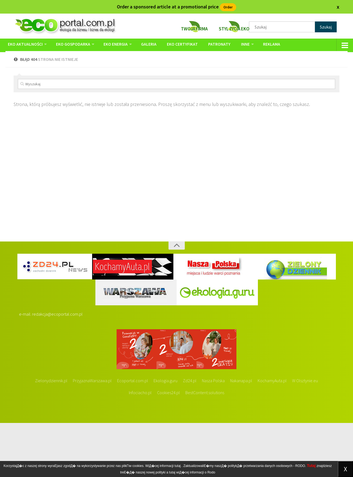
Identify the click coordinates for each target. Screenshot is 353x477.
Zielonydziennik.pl (51, 434)
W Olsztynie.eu (305, 434)
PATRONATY (209, 45)
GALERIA (143, 45)
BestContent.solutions (204, 446)
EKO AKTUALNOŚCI (25, 45)
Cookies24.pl (168, 446)
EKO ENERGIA (112, 45)
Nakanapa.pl (241, 434)
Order (228, 7)
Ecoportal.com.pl (132, 434)
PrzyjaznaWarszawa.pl (92, 434)
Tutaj (311, 465)
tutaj (177, 466)
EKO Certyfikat (174, 45)
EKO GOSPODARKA (71, 45)
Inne (231, 45)
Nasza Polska (213, 434)
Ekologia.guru (165, 434)
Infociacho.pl (140, 446)
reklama (256, 45)
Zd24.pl (189, 434)
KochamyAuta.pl (272, 434)
